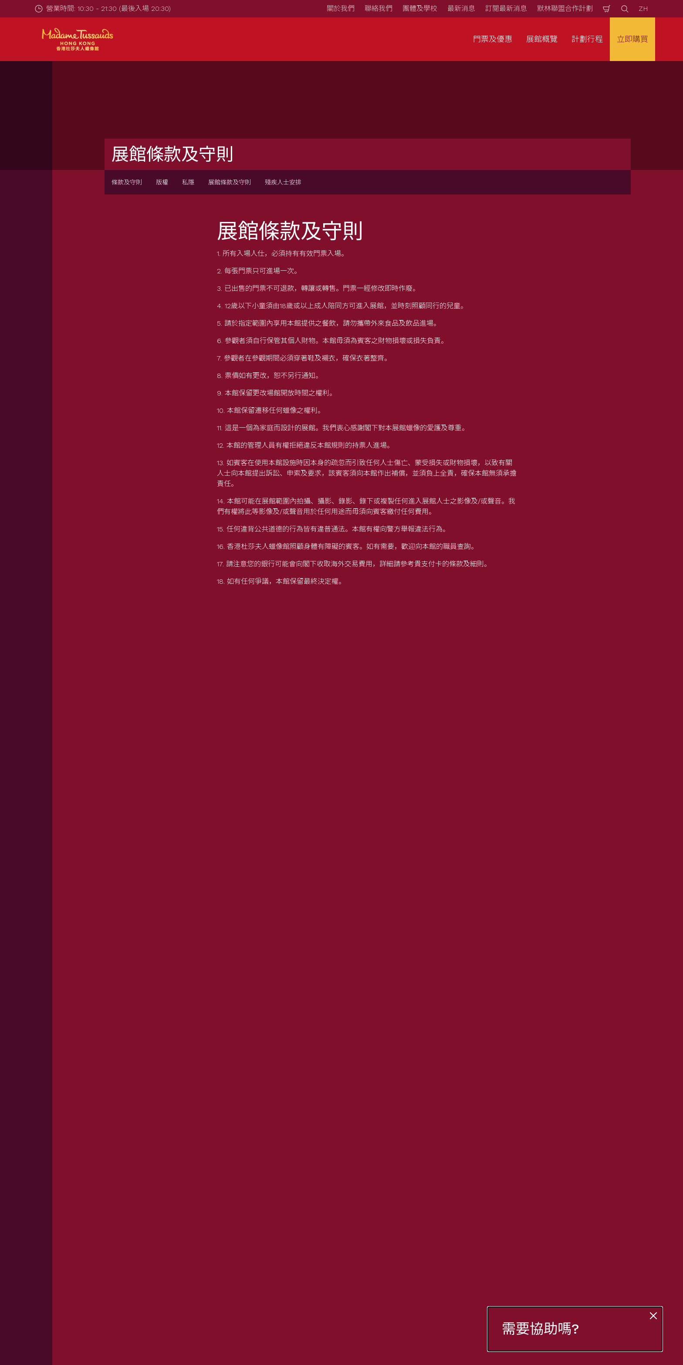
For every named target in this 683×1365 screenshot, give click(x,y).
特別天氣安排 (252, 1228)
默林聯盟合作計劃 (565, 8)
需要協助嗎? (540, 1329)
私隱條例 (532, 1183)
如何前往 (245, 1183)
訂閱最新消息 (506, 8)
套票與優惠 (104, 1183)
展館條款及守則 (229, 182)
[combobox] (325, 1052)
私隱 (188, 182)
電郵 (132, 923)
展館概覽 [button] (542, 39)
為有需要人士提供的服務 (269, 1212)
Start (93, 1122)
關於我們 (341, 8)
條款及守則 (127, 182)
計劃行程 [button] (587, 39)
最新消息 (461, 8)
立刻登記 (256, 969)
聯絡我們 (378, 8)
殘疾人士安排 (283, 182)
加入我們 (388, 1228)
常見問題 (245, 1198)
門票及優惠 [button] (492, 39)
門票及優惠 (104, 1168)
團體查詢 (101, 1198)
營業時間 (245, 1168)
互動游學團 (104, 1212)
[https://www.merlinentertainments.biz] (90, 1284)
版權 (162, 182)
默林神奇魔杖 (395, 1212)
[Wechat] (667, 1332)
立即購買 (632, 39)
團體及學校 (419, 8)
